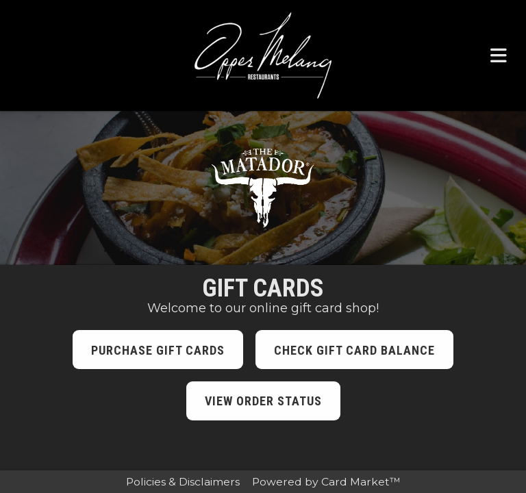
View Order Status (263, 401)
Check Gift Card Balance (354, 350)
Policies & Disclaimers (183, 481)
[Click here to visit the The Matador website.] (263, 188)
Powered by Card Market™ (326, 481)
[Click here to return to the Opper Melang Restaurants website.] (263, 55)
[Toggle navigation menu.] (499, 55)
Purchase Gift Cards (158, 350)
